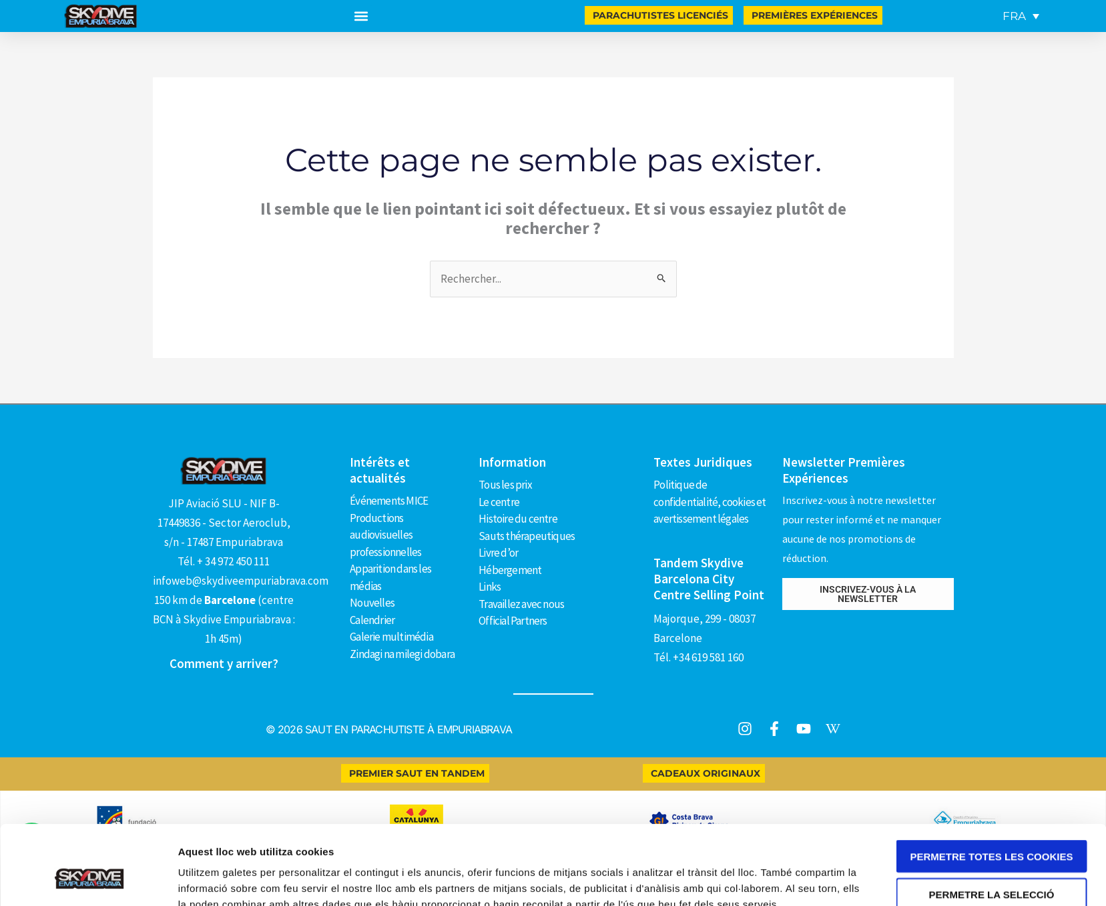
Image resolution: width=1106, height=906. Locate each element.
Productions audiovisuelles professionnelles (385, 535)
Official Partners (513, 620)
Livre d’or (498, 552)
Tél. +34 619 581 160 (698, 657)
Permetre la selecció (992, 826)
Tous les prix (505, 484)
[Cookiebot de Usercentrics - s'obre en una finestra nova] (89, 880)
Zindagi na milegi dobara (402, 654)
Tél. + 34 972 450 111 (224, 561)
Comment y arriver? (224, 663)
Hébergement (510, 570)
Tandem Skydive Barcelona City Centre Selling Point (708, 579)
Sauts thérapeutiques (527, 536)
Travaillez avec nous (521, 604)
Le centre (499, 502)
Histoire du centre (518, 518)
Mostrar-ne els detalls (772, 879)
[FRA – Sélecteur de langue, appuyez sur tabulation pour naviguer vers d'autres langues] (1021, 16)
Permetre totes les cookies (991, 788)
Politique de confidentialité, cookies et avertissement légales (709, 501)
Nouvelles (372, 602)
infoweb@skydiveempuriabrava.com (240, 580)
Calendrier (372, 620)
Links (490, 586)
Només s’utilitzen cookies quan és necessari (991, 868)
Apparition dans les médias (390, 577)
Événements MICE (389, 500)
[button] (361, 16)
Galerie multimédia (391, 636)
